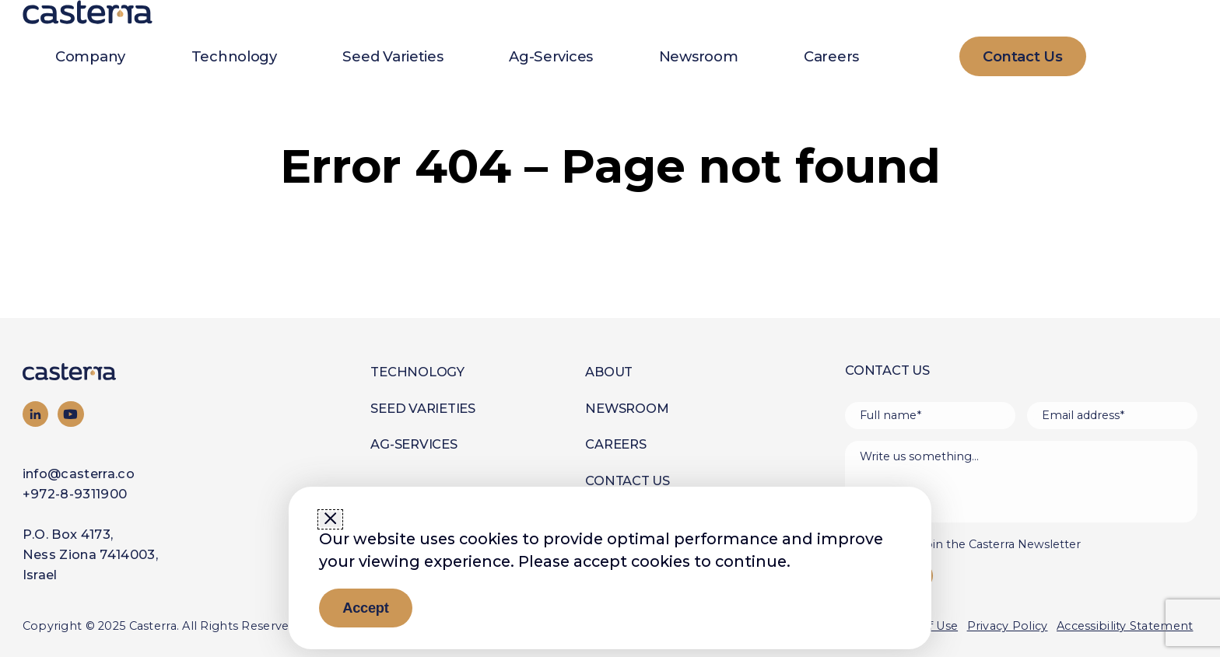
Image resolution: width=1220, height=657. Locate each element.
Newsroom (698, 56)
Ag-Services (551, 56)
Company (90, 56)
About (609, 371)
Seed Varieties (392, 56)
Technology (234, 56)
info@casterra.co (79, 473)
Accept (365, 607)
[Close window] (330, 519)
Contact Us (627, 480)
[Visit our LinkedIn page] (36, 414)
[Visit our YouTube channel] (71, 414)
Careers (831, 56)
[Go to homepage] (100, 371)
